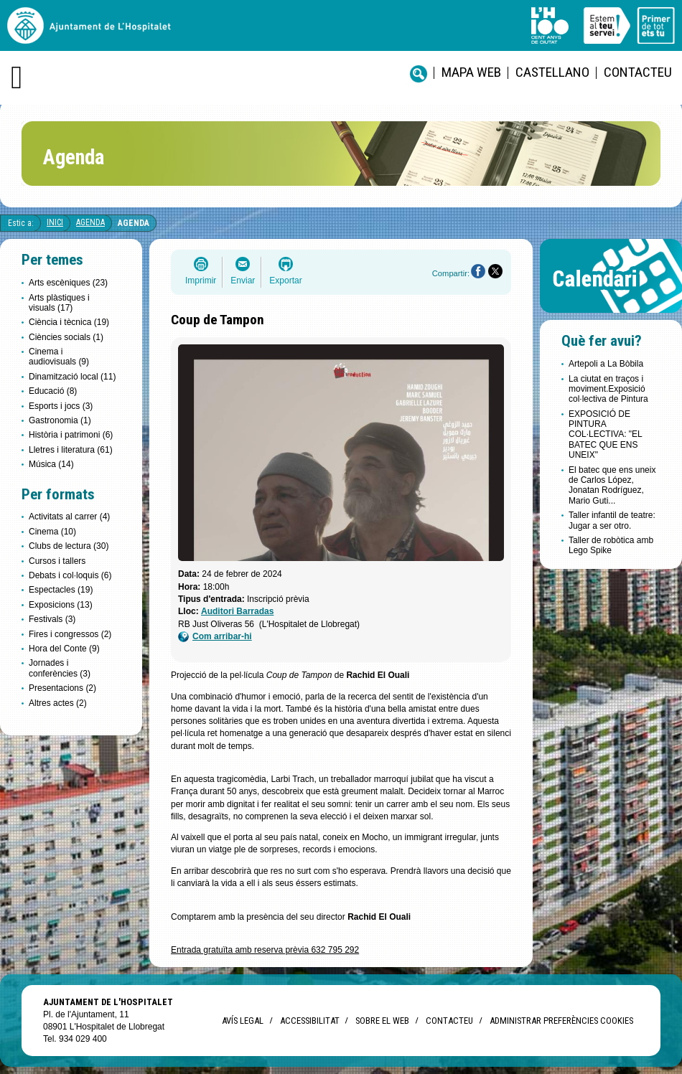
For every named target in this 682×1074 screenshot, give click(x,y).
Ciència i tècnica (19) (69, 322)
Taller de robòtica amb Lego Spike (611, 545)
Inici (55, 222)
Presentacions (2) (62, 688)
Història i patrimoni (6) (71, 435)
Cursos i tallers (57, 561)
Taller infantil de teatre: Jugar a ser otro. (612, 520)
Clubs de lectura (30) (68, 546)
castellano (552, 72)
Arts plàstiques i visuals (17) (59, 303)
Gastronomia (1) (60, 420)
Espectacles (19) (61, 590)
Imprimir (200, 280)
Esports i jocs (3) (61, 406)
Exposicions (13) (61, 605)
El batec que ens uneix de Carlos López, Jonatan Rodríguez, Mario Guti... (612, 485)
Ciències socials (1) (66, 337)
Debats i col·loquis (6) (70, 575)
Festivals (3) (52, 619)
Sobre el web (382, 1020)
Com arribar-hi (215, 636)
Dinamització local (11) (72, 377)
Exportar (285, 280)
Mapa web (471, 72)
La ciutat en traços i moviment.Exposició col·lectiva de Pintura (608, 389)
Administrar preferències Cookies (561, 1020)
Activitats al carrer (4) (69, 517)
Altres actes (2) (58, 703)
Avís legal (242, 1020)
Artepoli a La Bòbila (606, 364)
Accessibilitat (309, 1020)
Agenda (90, 222)
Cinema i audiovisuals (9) (59, 357)
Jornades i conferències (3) (59, 668)
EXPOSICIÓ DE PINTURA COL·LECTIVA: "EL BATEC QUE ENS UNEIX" (605, 435)
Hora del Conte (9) (64, 649)
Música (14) (51, 464)
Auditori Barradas (237, 611)
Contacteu (638, 72)
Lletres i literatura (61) (71, 450)
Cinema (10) (52, 532)
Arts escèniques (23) (68, 283)
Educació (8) (53, 391)
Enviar (242, 280)
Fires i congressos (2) (70, 634)
